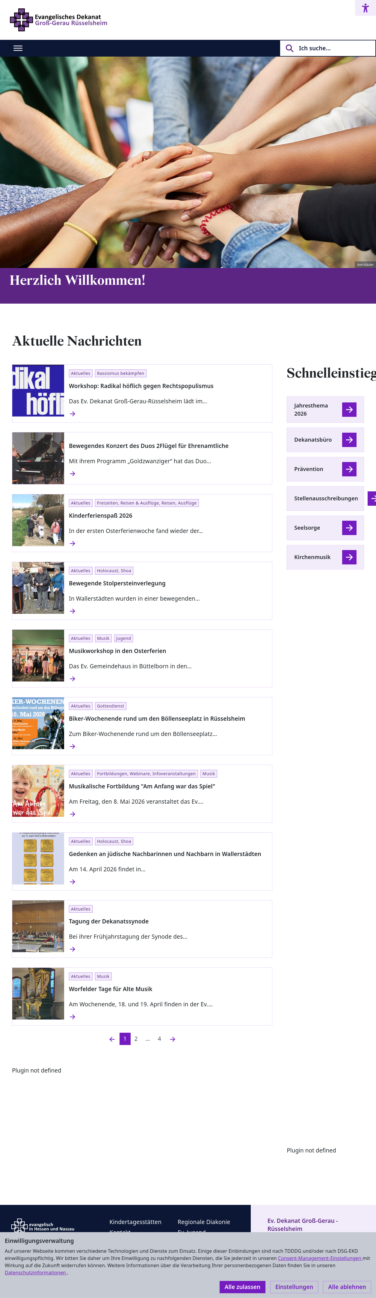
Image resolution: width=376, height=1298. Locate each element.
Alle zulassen (242, 1287)
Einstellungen (294, 1287)
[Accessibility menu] (365, 8)
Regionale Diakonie (204, 1222)
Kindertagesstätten (135, 1222)
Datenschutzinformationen (36, 1272)
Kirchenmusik (312, 557)
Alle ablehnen (347, 1287)
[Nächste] (172, 1039)
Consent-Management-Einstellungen (320, 1258)
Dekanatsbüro (313, 439)
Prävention (308, 468)
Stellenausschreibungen (326, 498)
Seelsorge (307, 527)
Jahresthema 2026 (311, 409)
